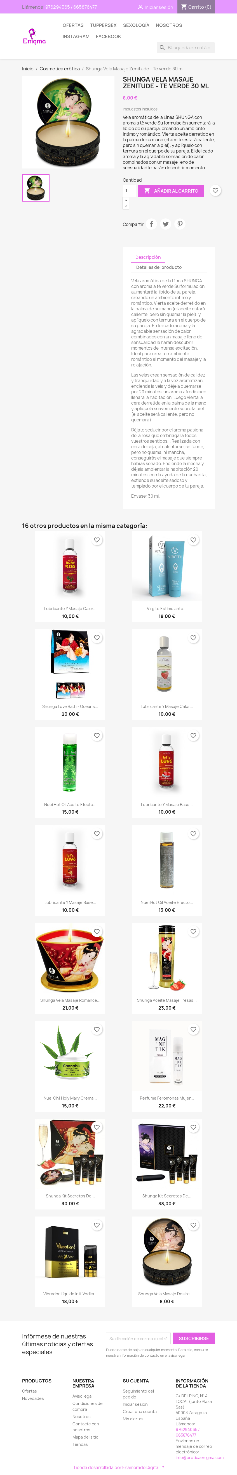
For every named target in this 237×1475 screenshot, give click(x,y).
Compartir (151, 224)
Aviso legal (82, 1396)
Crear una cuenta (140, 1411)
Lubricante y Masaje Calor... (70, 608)
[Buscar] (186, 47)
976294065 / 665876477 (71, 7)
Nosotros (169, 25)
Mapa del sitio (85, 1437)
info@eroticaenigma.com (200, 1457)
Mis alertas (133, 1418)
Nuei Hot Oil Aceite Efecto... (70, 804)
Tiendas (80, 1444)
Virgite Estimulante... (167, 608)
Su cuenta (136, 1381)
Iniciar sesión (135, 1404)
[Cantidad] (129, 191)
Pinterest (180, 224)
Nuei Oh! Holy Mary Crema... (70, 1098)
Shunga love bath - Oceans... (70, 706)
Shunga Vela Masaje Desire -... (167, 1293)
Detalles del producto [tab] (159, 267)
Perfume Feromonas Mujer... (167, 1098)
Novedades (33, 1398)
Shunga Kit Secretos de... (70, 1196)
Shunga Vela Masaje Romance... (70, 1000)
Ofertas (73, 25)
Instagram (76, 36)
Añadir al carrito (171, 191)
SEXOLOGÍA (136, 25)
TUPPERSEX (103, 25)
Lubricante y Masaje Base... (167, 804)
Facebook (108, 36)
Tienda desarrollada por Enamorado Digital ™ (118, 1468)
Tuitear (165, 224)
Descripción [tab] (148, 257)
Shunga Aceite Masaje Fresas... (167, 1000)
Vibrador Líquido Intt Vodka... (70, 1293)
